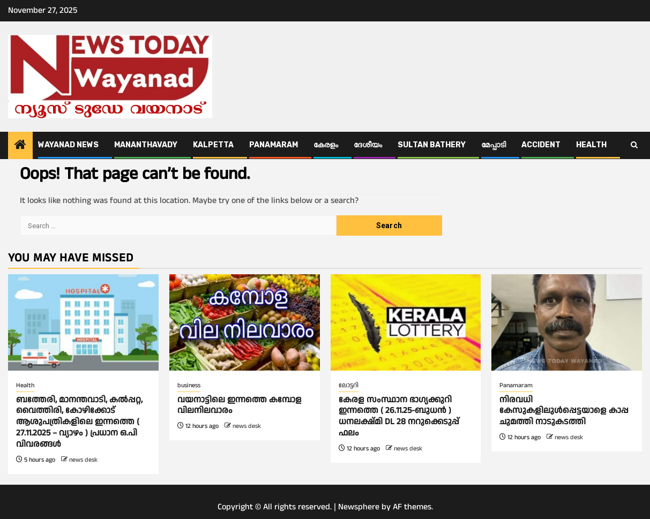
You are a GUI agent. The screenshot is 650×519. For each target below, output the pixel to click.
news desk (83, 459)
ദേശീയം (368, 144)
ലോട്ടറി (348, 385)
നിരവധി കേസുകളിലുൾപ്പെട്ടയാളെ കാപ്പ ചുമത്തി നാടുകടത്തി (564, 411)
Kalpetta (213, 144)
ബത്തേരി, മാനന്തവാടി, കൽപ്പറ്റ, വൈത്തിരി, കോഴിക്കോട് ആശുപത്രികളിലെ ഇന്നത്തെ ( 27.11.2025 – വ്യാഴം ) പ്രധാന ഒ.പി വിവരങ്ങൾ (79, 422)
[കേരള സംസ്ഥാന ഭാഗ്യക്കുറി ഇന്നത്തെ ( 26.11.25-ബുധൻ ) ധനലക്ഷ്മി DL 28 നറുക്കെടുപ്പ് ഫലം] (406, 322)
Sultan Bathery (432, 144)
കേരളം (325, 144)
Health (591, 144)
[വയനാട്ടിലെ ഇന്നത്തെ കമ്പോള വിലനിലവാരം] (244, 322)
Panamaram (273, 144)
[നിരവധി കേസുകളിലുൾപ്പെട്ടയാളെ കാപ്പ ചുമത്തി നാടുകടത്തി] (566, 322)
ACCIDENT (541, 144)
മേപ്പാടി (493, 144)
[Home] (20, 146)
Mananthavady (145, 144)
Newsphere (358, 507)
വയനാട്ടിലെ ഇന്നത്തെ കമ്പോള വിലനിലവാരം (239, 405)
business (188, 385)
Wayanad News (68, 144)
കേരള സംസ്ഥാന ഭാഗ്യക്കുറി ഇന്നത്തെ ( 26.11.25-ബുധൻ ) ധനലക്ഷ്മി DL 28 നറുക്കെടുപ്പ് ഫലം (399, 416)
